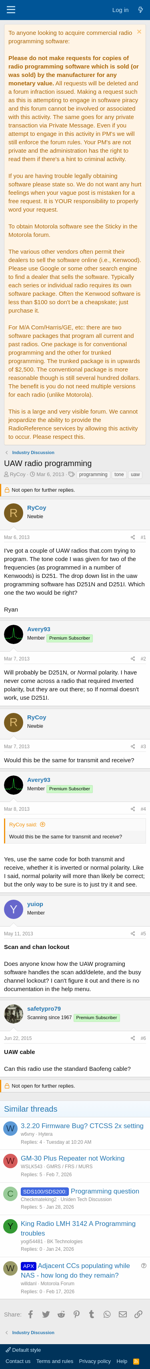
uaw (135, 474)
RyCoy (18, 474)
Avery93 (38, 629)
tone (119, 474)
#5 (143, 934)
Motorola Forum (57, 1283)
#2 (143, 659)
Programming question (105, 1191)
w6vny (27, 1134)
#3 (143, 746)
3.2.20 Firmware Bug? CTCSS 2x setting (82, 1126)
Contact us (18, 1361)
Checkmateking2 (38, 1199)
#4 (143, 809)
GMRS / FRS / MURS (69, 1166)
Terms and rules (54, 1361)
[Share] (133, 537)
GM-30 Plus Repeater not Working (73, 1158)
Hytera (45, 1134)
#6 (143, 1038)
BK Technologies (64, 1241)
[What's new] (140, 9)
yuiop (35, 904)
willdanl (28, 1283)
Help (122, 1361)
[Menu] (11, 10)
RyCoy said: (23, 825)
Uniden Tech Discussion (86, 1199)
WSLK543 (31, 1166)
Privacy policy (95, 1361)
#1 (143, 537)
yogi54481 (32, 1241)
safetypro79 (44, 1008)
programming (93, 474)
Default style (23, 1350)
